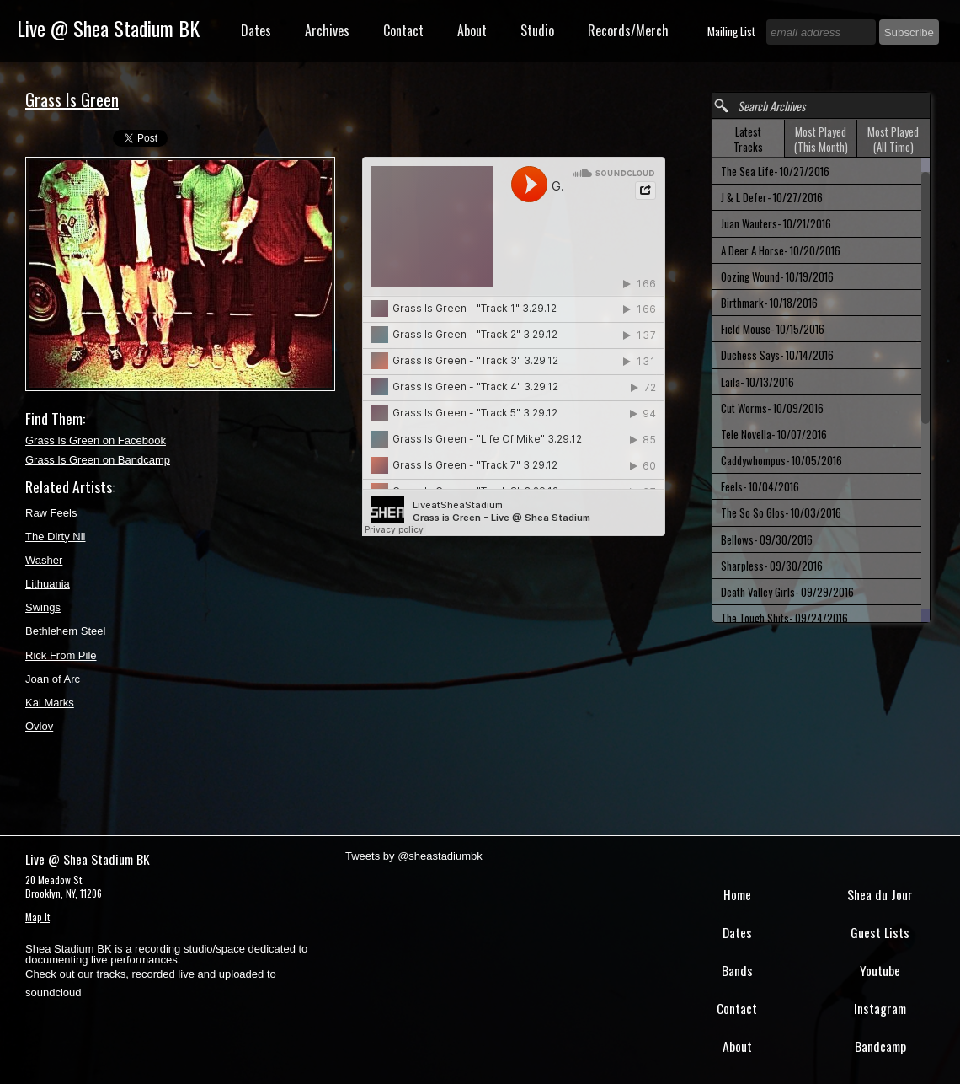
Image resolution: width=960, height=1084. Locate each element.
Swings (43, 607)
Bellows (767, 539)
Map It (37, 917)
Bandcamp (880, 1046)
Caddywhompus (781, 460)
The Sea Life (775, 171)
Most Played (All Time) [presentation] (893, 139)
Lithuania (47, 583)
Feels (760, 486)
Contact (403, 30)
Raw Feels (51, 513)
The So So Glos (781, 512)
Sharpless (772, 565)
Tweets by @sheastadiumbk (414, 856)
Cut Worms (772, 408)
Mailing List (732, 31)
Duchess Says (777, 354)
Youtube (880, 970)
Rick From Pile (61, 655)
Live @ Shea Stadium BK (108, 28)
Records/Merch (628, 30)
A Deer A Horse (780, 250)
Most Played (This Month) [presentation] (821, 139)
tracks (111, 974)
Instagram (880, 1008)
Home (737, 894)
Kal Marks (49, 702)
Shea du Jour (880, 894)
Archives (327, 30)
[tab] (748, 139)
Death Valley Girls (787, 591)
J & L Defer (772, 197)
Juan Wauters (776, 223)
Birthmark (769, 302)
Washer (43, 560)
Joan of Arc (52, 679)
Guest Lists (880, 932)
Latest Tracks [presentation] (748, 139)
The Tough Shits (784, 617)
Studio (537, 30)
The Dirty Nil (55, 536)
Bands (737, 970)
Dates (256, 30)
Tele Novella (774, 434)
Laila (757, 381)
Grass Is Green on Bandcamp (97, 459)
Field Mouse (772, 328)
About (472, 30)
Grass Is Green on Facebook (95, 440)
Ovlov (39, 726)
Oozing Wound (777, 276)
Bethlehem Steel (65, 631)
